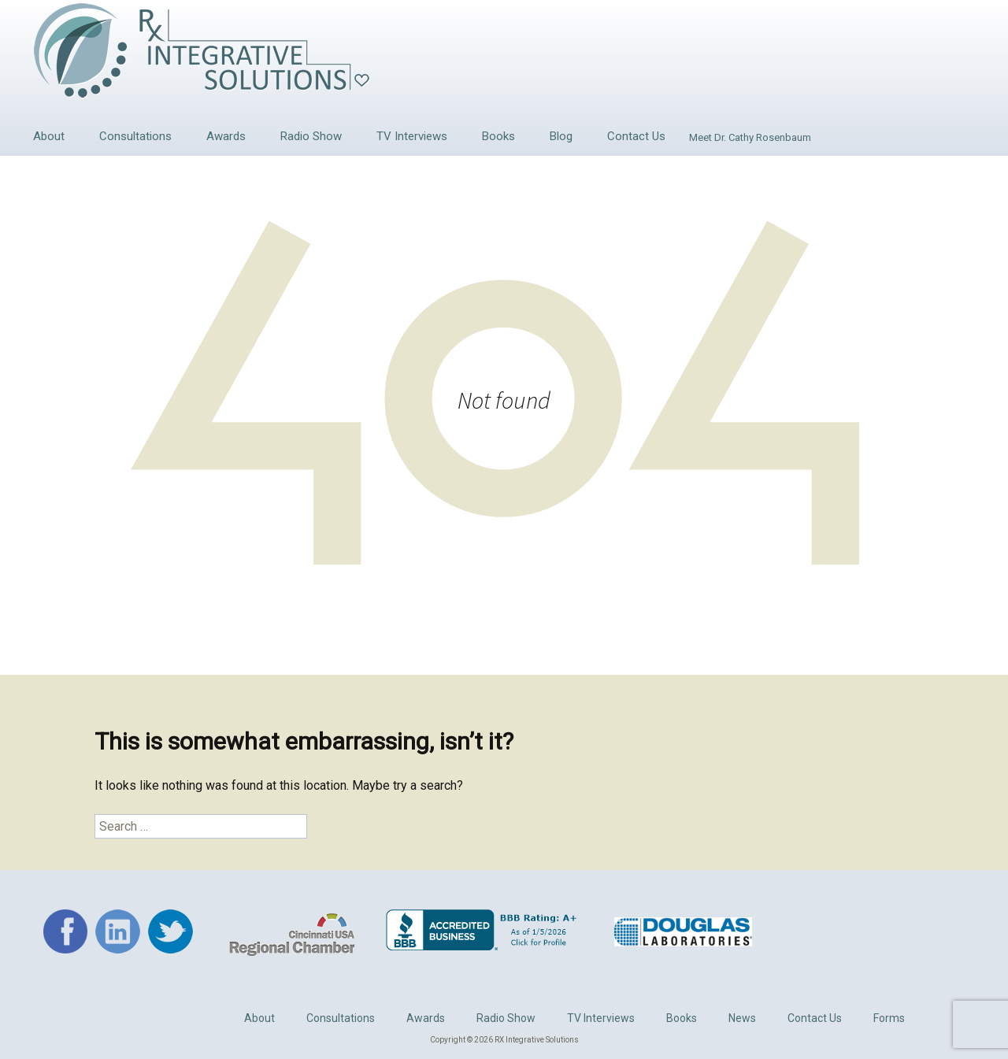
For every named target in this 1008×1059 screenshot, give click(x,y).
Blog (561, 136)
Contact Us (636, 136)
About (49, 136)
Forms (889, 1018)
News (742, 1018)
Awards (226, 136)
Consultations (135, 136)
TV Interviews (411, 136)
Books (498, 136)
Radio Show (311, 136)
